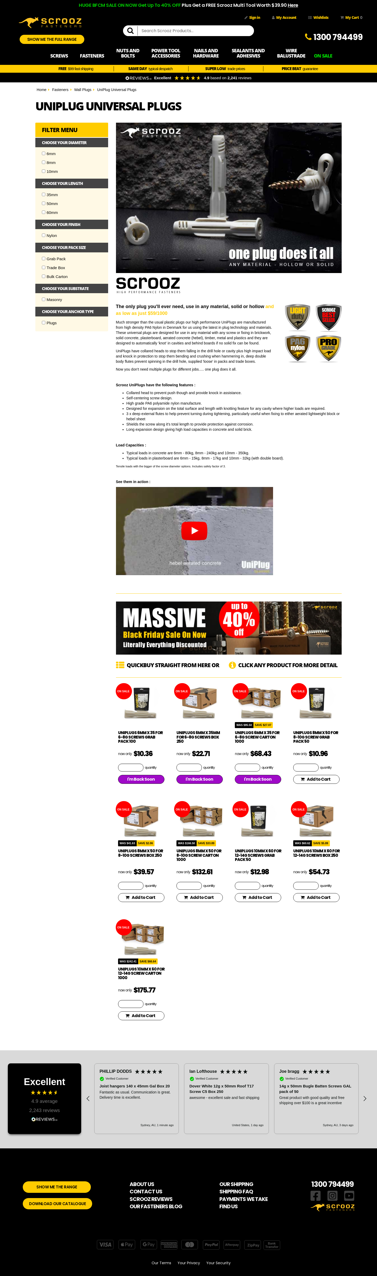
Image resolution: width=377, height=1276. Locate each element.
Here (293, 5)
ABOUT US (142, 1184)
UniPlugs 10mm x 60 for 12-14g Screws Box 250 (316, 853)
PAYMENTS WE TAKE (243, 1199)
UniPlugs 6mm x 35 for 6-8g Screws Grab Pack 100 (140, 737)
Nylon (49, 235)
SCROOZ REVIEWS (151, 1199)
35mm (50, 194)
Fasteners (60, 90)
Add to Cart (315, 779)
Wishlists (318, 17)
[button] (88, 1098)
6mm (49, 153)
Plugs (49, 323)
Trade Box (53, 267)
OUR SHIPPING (236, 1184)
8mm (49, 162)
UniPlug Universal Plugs (116, 90)
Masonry (52, 299)
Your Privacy (189, 1263)
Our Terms (161, 1263)
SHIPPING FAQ (236, 1191)
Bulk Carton (55, 276)
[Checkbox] (43, 153)
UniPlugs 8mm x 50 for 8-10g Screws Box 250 (140, 853)
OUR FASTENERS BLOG (156, 1206)
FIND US (228, 1206)
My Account (284, 17)
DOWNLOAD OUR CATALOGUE (57, 1203)
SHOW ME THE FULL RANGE (52, 39)
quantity (150, 767)
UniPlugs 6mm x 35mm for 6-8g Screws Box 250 (198, 737)
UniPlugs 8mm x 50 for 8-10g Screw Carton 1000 (198, 855)
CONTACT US (146, 1191)
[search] (132, 31)
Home (41, 90)
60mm (50, 212)
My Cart (350, 17)
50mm (50, 203)
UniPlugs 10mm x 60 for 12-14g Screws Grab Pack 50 (258, 855)
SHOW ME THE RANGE (56, 1187)
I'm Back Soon (141, 779)
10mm (50, 171)
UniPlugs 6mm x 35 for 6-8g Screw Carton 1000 (257, 737)
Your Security (218, 1263)
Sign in (252, 17)
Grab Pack (54, 259)
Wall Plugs (82, 90)
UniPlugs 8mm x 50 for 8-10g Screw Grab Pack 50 (315, 737)
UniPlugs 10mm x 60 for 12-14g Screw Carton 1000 (141, 973)
